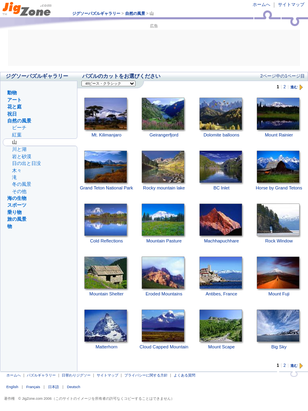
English (12, 387)
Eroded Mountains (164, 276)
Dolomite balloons (221, 117)
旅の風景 (16, 219)
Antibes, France (221, 276)
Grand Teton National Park (106, 170)
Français (33, 387)
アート (14, 100)
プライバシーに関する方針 (146, 375)
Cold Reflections (106, 223)
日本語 (53, 387)
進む (294, 87)
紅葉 (17, 135)
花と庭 (14, 107)
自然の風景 (135, 13)
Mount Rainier (279, 117)
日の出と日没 (26, 163)
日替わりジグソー (76, 375)
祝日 (12, 114)
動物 (12, 93)
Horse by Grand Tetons (279, 170)
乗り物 (14, 212)
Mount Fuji (279, 276)
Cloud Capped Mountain (164, 329)
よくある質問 (184, 375)
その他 (19, 191)
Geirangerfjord (164, 117)
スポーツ (16, 205)
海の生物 (16, 198)
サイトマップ (291, 4)
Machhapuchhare (221, 223)
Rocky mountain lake (164, 170)
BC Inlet (221, 170)
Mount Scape (221, 329)
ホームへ (261, 4)
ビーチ (19, 127)
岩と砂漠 (21, 156)
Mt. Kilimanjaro (106, 117)
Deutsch (73, 387)
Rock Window (279, 223)
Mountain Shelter (106, 276)
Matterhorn (106, 329)
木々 (17, 170)
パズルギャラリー (41, 375)
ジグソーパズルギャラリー (96, 13)
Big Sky (279, 329)
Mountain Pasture (164, 223)
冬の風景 (21, 184)
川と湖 (19, 149)
